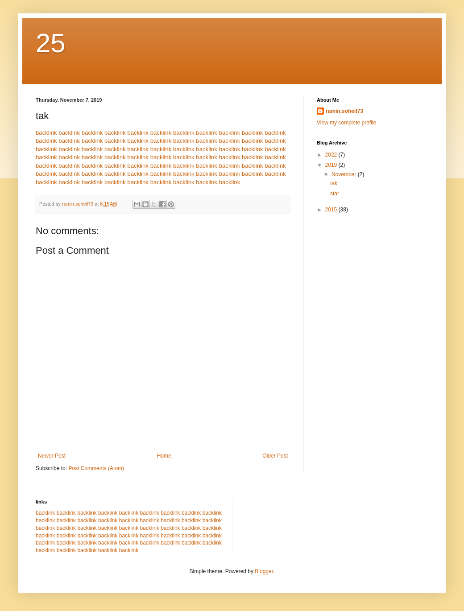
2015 (332, 209)
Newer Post (52, 456)
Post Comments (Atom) (96, 468)
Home (164, 456)
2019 (332, 165)
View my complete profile (346, 123)
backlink (46, 132)
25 (51, 43)
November (344, 174)
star (334, 193)
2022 (332, 155)
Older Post (275, 456)
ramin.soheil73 (344, 111)
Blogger (264, 571)
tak (333, 183)
